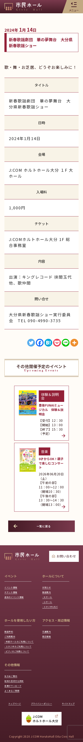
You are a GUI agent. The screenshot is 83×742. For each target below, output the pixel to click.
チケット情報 (12, 564)
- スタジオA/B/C (52, 582)
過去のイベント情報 (17, 570)
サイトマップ (66, 696)
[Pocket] (57, 343)
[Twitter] (31, 343)
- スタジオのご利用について (22, 632)
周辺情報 (48, 614)
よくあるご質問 (14, 682)
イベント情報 (12, 558)
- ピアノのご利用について (20, 638)
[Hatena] (48, 343)
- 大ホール (48, 570)
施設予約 (10, 608)
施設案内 (48, 564)
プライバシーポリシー (42, 696)
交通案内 (48, 608)
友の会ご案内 (12, 664)
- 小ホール (48, 576)
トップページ (16, 696)
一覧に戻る (33, 496)
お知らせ (48, 558)
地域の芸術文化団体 (17, 670)
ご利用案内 (11, 614)
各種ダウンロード (15, 676)
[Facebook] (40, 343)
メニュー (74, 6)
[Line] (65, 343)
